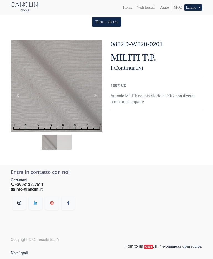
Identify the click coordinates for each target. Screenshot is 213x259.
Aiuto (164, 7)
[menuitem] (128, 7)
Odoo (148, 246)
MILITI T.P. (133, 57)
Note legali (19, 253)
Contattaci (19, 180)
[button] (106, 22)
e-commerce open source (181, 246)
